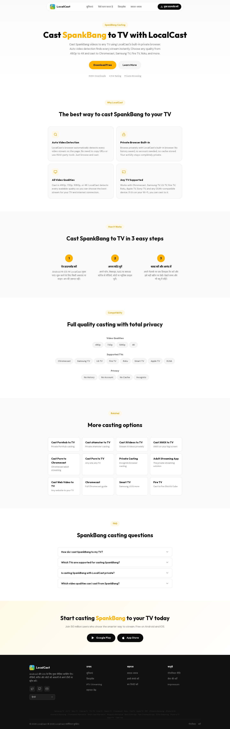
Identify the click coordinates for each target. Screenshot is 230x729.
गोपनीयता (192, 724)
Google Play (101, 637)
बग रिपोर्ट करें (132, 684)
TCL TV (92, 711)
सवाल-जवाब (136, 6)
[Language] (42, 697)
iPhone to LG (171, 711)
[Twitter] (32, 689)
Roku (126, 711)
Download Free (102, 64)
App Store (130, 637)
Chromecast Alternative (77, 715)
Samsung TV (59, 711)
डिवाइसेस (122, 6)
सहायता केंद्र (91, 690)
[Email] (47, 689)
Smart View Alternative (96, 715)
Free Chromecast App (146, 715)
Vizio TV (99, 711)
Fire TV (132, 711)
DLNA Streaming (162, 715)
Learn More (130, 64)
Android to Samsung (58, 715)
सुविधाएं (89, 6)
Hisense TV (83, 711)
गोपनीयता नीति (174, 673)
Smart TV (110, 718)
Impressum (173, 684)
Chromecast (118, 711)
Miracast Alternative (115, 715)
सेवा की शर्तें (172, 678)
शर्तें (199, 724)
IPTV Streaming (94, 684)
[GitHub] (39, 689)
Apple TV (140, 711)
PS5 (146, 711)
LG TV (68, 711)
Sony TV (75, 711)
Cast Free (119, 718)
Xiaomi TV (108, 711)
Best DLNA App (130, 715)
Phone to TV (175, 715)
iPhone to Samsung (156, 711)
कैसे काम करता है (105, 6)
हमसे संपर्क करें (133, 678)
